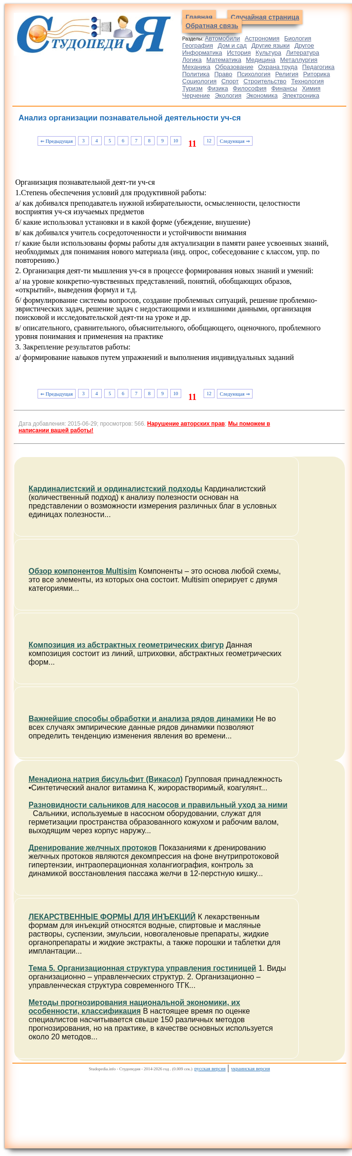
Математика (223, 59)
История (239, 52)
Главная (199, 17)
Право (223, 74)
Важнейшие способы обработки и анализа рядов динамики (141, 719)
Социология (199, 81)
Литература (302, 52)
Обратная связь (212, 26)
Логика (192, 59)
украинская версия (250, 1068)
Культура (268, 52)
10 (175, 140)
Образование (234, 66)
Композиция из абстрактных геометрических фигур (126, 645)
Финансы (284, 88)
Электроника (301, 95)
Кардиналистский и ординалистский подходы (115, 489)
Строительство (265, 81)
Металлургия (299, 59)
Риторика (316, 74)
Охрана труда (278, 66)
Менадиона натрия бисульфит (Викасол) (106, 779)
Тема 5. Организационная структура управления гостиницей (142, 968)
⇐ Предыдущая (56, 141)
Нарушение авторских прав (186, 423)
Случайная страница (265, 17)
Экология (228, 95)
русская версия (209, 1068)
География (197, 45)
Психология (253, 74)
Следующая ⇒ (235, 141)
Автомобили (222, 38)
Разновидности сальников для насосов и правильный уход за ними (158, 805)
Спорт (230, 81)
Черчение (196, 95)
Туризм (192, 88)
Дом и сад (232, 45)
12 (208, 140)
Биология (298, 38)
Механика (196, 66)
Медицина (260, 59)
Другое (304, 45)
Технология (307, 81)
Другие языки (271, 45)
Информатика (202, 52)
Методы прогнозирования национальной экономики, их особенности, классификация (134, 1006)
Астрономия (261, 38)
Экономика (261, 95)
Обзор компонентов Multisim (83, 571)
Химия (311, 88)
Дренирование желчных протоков (93, 848)
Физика (217, 88)
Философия (249, 88)
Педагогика (318, 66)
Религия (286, 74)
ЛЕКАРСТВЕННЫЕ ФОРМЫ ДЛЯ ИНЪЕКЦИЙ (112, 917)
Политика (196, 74)
